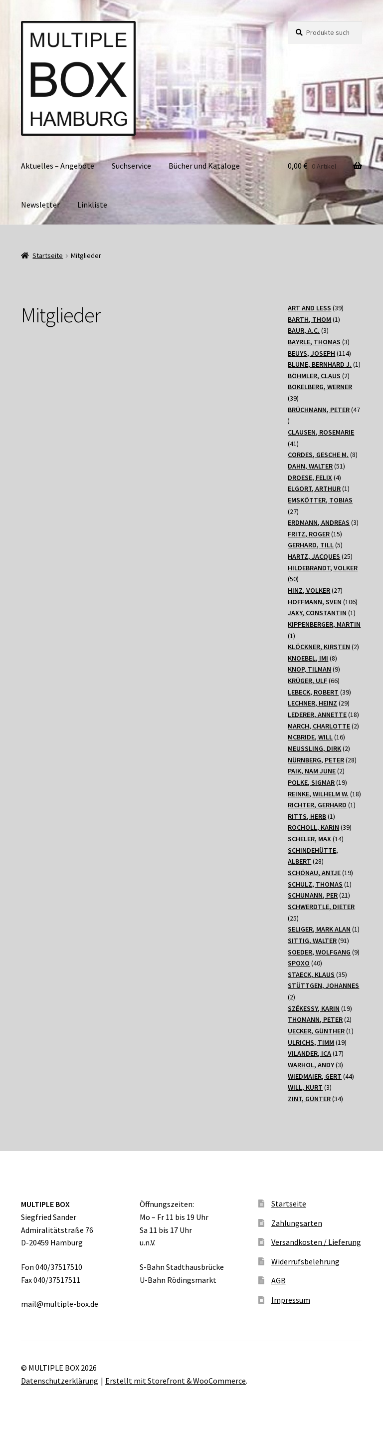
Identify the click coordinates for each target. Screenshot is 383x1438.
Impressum (290, 1300)
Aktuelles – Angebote (57, 166)
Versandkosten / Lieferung (316, 1242)
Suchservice (131, 166)
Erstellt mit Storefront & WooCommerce (175, 1381)
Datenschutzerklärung (59, 1381)
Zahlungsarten (296, 1223)
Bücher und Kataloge (204, 166)
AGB (278, 1280)
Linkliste (92, 205)
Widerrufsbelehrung (305, 1261)
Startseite (47, 255)
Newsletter (40, 205)
